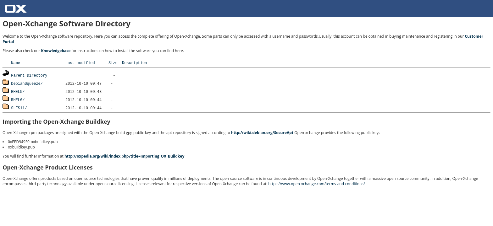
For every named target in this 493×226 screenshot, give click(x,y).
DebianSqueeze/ (27, 83)
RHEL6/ (18, 99)
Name (15, 62)
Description (134, 62)
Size (113, 62)
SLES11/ (19, 107)
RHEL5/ (18, 91)
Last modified (80, 62)
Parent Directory (29, 75)
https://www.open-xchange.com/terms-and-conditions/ (316, 183)
